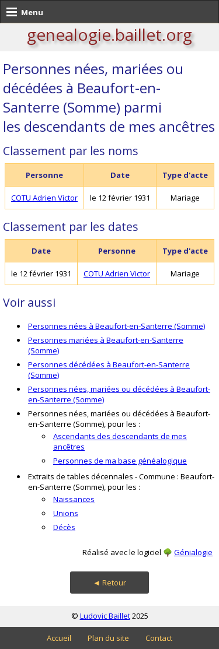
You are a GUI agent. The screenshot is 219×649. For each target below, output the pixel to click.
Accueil (59, 638)
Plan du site (108, 638)
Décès (64, 527)
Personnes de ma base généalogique (120, 460)
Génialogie (193, 552)
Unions (65, 513)
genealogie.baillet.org (109, 34)
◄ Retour (109, 582)
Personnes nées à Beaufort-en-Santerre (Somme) (116, 326)
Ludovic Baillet (105, 616)
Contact (158, 638)
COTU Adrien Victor (44, 197)
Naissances (74, 499)
